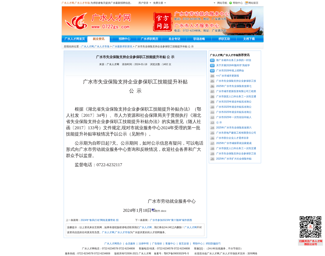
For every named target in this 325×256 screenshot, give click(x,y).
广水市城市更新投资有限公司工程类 (236, 91)
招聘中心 (124, 38)
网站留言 (253, 2)
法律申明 (144, 243)
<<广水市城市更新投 (227, 75)
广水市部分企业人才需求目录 (232, 138)
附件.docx (160, 211)
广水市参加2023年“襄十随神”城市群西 (171, 220)
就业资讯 (98, 38)
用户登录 (143, 2)
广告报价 (157, 243)
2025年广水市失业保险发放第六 (234, 127)
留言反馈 (184, 243)
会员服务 (130, 243)
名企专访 (174, 38)
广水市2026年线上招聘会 (230, 70)
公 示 (219, 122)
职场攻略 (199, 38)
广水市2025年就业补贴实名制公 (234, 101)
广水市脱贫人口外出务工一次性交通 (236, 96)
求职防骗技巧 (213, 243)
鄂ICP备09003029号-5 (176, 253)
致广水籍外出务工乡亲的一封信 (233, 60)
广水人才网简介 (113, 243)
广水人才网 (113, 64)
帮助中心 (238, 2)
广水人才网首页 (75, 38)
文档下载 (249, 38)
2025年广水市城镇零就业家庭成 (234, 143)
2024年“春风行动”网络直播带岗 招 (100, 220)
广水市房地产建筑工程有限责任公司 (236, 132)
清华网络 (252, 253)
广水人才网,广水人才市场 (76, 2)
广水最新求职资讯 (122, 46)
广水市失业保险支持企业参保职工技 (236, 80)
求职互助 (224, 38)
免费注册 (158, 2)
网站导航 (222, 2)
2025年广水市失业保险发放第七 (234, 86)
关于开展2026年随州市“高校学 (233, 65)
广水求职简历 (149, 38)
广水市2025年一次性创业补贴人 (234, 117)
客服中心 (170, 243)
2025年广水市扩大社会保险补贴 (234, 158)
